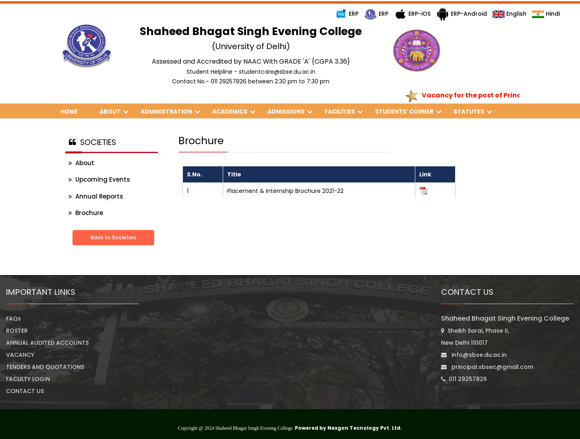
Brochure (85, 213)
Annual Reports (95, 196)
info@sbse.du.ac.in (474, 355)
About (81, 163)
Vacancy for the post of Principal (482, 95)
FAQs (13, 319)
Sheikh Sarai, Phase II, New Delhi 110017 (475, 337)
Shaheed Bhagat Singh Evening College (505, 318)
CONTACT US (25, 391)
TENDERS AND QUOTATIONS (45, 367)
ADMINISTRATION (170, 111)
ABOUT (113, 111)
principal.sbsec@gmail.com (487, 367)
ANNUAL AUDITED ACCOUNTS (47, 343)
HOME (73, 111)
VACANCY (20, 355)
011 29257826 (464, 379)
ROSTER (17, 331)
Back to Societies (113, 237)
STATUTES (473, 111)
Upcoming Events (99, 179)
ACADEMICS (233, 111)
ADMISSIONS (290, 111)
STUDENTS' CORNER (408, 111)
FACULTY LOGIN (28, 379)
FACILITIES (344, 111)
